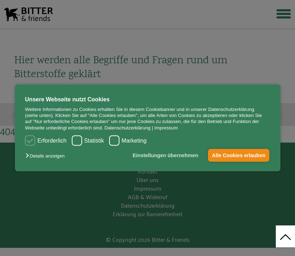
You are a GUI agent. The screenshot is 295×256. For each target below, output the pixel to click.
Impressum (166, 127)
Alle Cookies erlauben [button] (238, 155)
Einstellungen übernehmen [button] (165, 155)
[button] (47, 155)
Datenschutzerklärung (127, 127)
